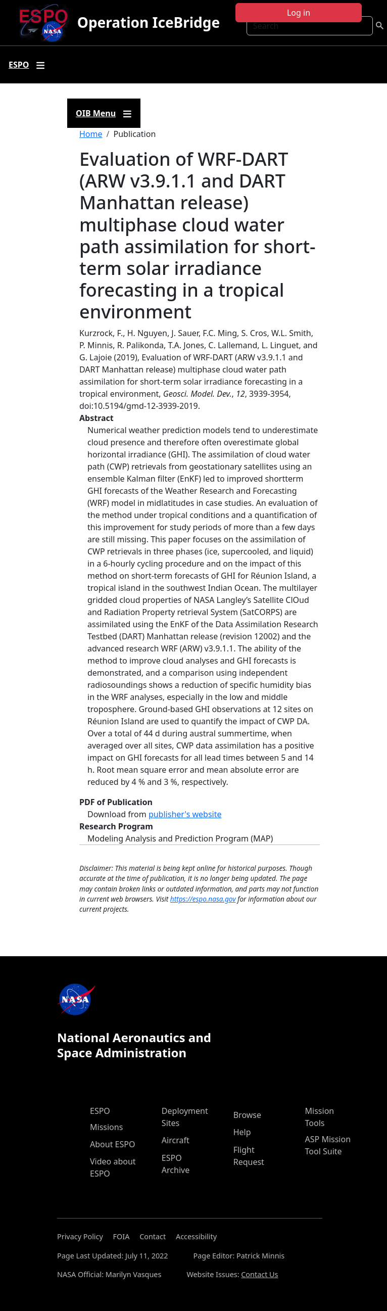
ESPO (100, 1110)
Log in (298, 12)
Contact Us (259, 1274)
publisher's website (185, 814)
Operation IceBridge (148, 22)
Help (242, 1132)
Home (91, 133)
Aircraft (175, 1140)
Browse (247, 1114)
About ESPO (112, 1144)
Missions (106, 1127)
